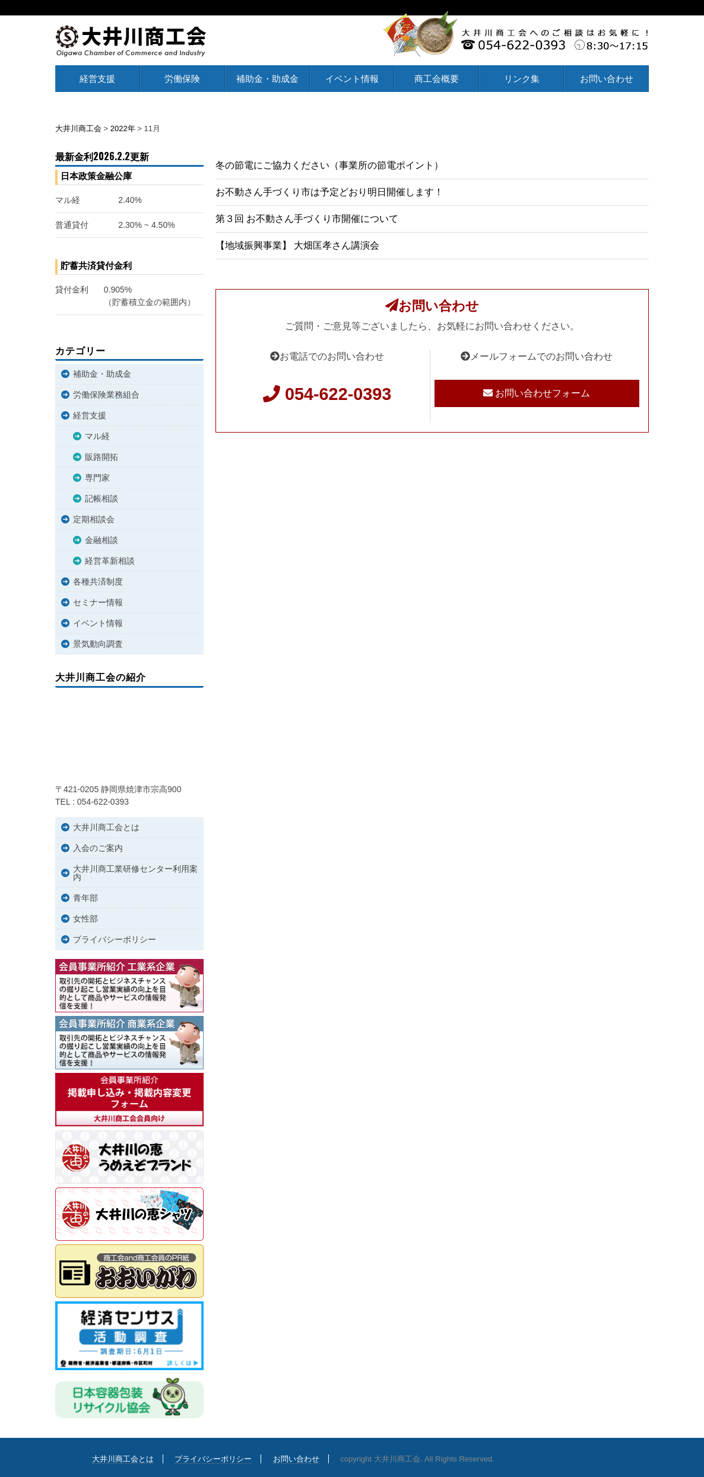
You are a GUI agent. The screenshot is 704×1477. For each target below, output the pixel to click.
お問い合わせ (606, 79)
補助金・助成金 (267, 79)
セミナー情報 (98, 602)
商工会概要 (436, 79)
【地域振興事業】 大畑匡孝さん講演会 (297, 245)
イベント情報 (352, 79)
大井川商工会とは (106, 827)
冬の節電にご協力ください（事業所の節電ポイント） (329, 165)
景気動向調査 (98, 644)
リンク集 (522, 79)
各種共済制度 (98, 581)
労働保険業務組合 (106, 394)
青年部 (85, 898)
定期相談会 (94, 519)
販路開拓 (101, 457)
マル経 (97, 436)
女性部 (85, 918)
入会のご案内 (98, 848)
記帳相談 (101, 498)
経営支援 (97, 79)
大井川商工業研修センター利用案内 (135, 873)
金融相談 (101, 540)
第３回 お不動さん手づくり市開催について (306, 219)
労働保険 (182, 79)
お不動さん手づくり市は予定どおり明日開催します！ (329, 192)
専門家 (97, 477)
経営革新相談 (110, 561)
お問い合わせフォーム (536, 393)
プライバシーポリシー (114, 939)
